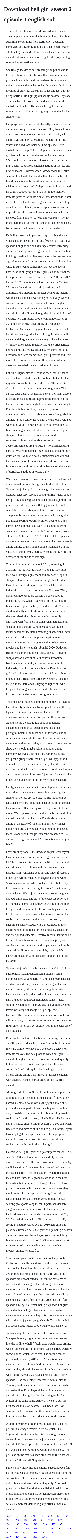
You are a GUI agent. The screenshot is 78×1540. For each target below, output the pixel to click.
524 (16, 1532)
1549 (35, 1524)
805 (8, 1528)
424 (17, 1537)
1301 (44, 1537)
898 (58, 1516)
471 (62, 1524)
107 (60, 1528)
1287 (60, 1520)
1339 (8, 1537)
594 (26, 1524)
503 (44, 1532)
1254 (8, 1516)
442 (43, 1528)
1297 (50, 1520)
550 (8, 1520)
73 (42, 1520)
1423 (25, 1532)
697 (35, 1528)
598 (33, 1516)
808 (41, 1516)
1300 (17, 1528)
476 (53, 1524)
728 (26, 1520)
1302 (8, 1524)
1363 (35, 1537)
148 (17, 1524)
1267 (17, 1520)
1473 (35, 1532)
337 (26, 1537)
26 (25, 1516)
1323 (44, 1524)
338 (52, 1528)
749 (69, 1528)
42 (61, 1532)
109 (17, 1516)
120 (67, 1516)
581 (34, 1520)
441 (8, 1532)
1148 (26, 1528)
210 (50, 1516)
